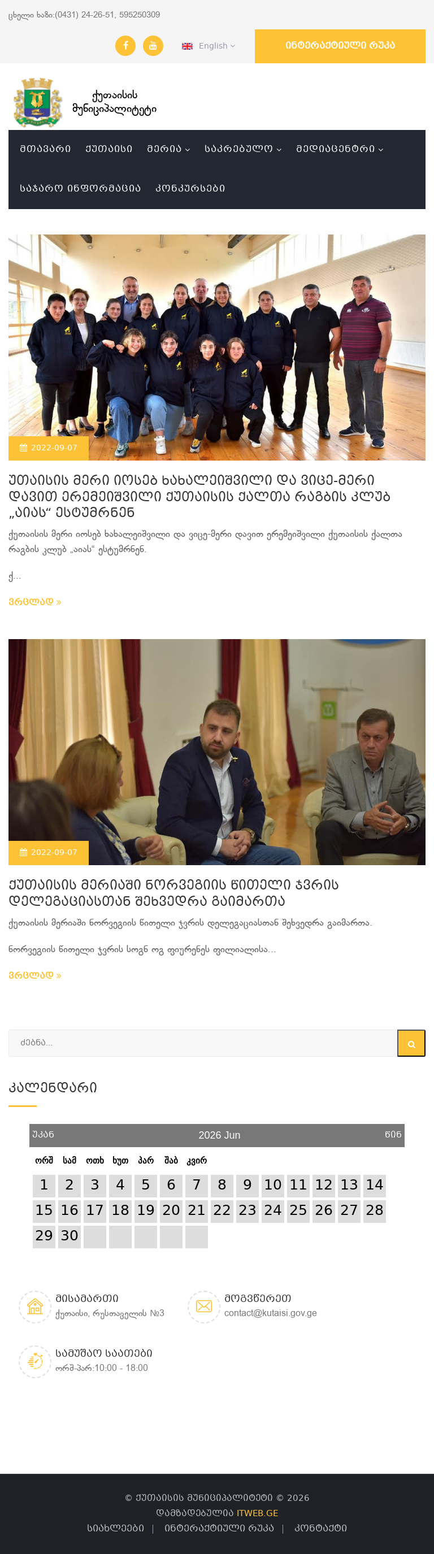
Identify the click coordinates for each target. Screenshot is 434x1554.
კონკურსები (190, 189)
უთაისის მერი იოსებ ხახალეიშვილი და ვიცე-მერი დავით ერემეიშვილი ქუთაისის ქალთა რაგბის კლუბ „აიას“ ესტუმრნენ (199, 498)
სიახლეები (115, 1529)
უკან (43, 1131)
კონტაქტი (320, 1529)
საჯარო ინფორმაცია (80, 189)
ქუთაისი (109, 149)
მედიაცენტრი (335, 149)
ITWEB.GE (257, 1514)
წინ (393, 1131)
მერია (164, 149)
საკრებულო (239, 149)
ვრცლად (35, 603)
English (208, 46)
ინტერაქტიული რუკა (340, 46)
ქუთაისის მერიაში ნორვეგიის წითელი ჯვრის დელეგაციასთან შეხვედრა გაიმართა (173, 894)
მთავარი (45, 149)
